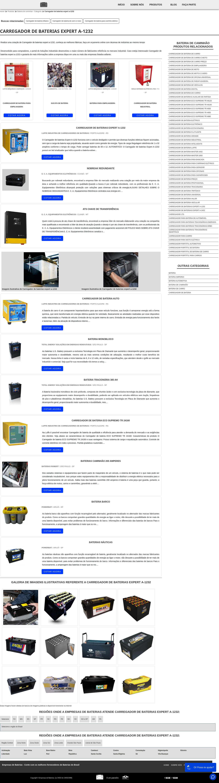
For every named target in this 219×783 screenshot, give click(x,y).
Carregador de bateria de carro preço (188, 62)
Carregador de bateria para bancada (186, 160)
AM (93, 719)
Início (121, 4)
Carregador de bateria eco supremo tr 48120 (190, 101)
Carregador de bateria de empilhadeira (188, 66)
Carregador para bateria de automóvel (187, 218)
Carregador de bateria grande (183, 136)
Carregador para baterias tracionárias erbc (190, 226)
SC (48, 719)
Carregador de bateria (180, 293)
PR (42, 719)
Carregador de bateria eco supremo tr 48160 (190, 105)
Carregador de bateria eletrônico (185, 124)
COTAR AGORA (16, 115)
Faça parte (189, 4)
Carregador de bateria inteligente (185, 144)
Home (166, 765)
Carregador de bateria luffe (183, 148)
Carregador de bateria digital (183, 89)
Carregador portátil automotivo (185, 244)
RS (55, 719)
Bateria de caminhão (178, 285)
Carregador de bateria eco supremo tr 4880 (190, 116)
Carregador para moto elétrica (184, 240)
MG (21, 719)
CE (75, 719)
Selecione (5, 719)
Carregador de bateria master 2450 (186, 156)
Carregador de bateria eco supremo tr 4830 (190, 109)
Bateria (172, 273)
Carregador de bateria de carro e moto (67, 21)
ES (28, 719)
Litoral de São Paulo (93, 743)
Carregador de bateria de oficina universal (190, 77)
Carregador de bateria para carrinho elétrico (101, 21)
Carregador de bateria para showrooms (188, 175)
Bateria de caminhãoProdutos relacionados (193, 45)
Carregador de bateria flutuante (185, 132)
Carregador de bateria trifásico (37, 21)
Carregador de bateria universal (185, 195)
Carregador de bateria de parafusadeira (188, 81)
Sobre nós (137, 4)
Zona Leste (58, 743)
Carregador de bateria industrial (185, 140)
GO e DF (84, 719)
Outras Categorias (193, 265)
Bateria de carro (177, 289)
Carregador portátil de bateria (184, 248)
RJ (14, 719)
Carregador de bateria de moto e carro (188, 73)
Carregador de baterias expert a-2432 (187, 210)
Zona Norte (21, 743)
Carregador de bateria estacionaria (186, 128)
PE (62, 719)
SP (35, 719)
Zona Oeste (34, 743)
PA (100, 719)
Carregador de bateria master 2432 (186, 152)
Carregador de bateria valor (183, 199)
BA (69, 719)
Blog (173, 4)
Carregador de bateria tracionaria (186, 187)
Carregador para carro (180, 236)
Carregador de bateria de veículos (186, 85)
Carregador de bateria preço (183, 179)
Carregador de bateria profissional (186, 183)
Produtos (155, 4)
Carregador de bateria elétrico (184, 120)
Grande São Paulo (74, 743)
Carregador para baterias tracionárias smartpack (188, 231)
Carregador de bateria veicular (184, 203)
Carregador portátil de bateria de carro (189, 252)
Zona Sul (46, 743)
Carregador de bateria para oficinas (186, 171)
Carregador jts (176, 214)
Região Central (7, 743)
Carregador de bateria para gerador (187, 167)
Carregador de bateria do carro (184, 93)
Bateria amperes (176, 277)
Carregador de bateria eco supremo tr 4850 (190, 113)
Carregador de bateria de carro (184, 54)
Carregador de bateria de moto (184, 69)
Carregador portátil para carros (185, 256)
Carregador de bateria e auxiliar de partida (190, 97)
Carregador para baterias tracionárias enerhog (192, 222)
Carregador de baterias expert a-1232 (187, 206)
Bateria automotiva (178, 281)
